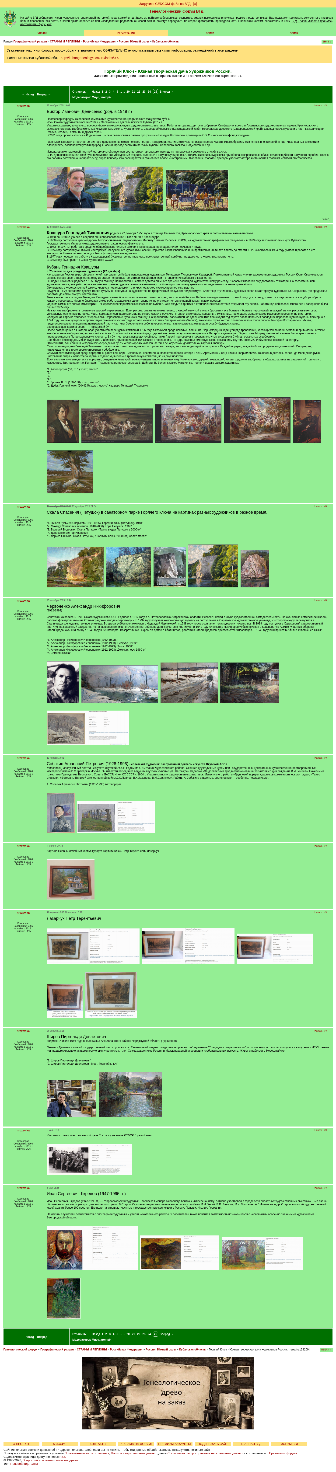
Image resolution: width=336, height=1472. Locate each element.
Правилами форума (283, 1453)
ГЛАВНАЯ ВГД (251, 1444)
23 (143, 91)
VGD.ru (42, 33)
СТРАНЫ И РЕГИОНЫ (65, 41)
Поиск (294, 33)
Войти (210, 33)
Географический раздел (30, 41)
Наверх (318, 105)
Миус (95, 97)
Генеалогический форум (20, 1349)
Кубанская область (165, 41)
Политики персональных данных (134, 1453)
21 (133, 91)
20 (128, 91)
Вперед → (44, 94)
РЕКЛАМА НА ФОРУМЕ (136, 1444)
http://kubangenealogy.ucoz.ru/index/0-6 (90, 58)
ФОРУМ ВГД (289, 1444)
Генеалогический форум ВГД (176, 11)
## (325, 105)
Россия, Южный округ (134, 41)
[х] (195, 4)
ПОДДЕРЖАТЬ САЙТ (213, 1444)
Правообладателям (24, 1463)
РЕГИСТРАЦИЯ (126, 33)
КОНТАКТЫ (98, 1444)
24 (149, 91)
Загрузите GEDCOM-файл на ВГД (165, 4)
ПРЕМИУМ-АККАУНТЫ (174, 1444)
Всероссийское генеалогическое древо (50, 1460)
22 (138, 91)
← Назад (28, 94)
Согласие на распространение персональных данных (205, 1453)
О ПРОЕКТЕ (21, 1444)
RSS (63, 1456)
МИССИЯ (59, 1444)
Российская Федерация (99, 41)
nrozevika (23, 106)
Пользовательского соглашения (86, 1453)
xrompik (106, 97)
